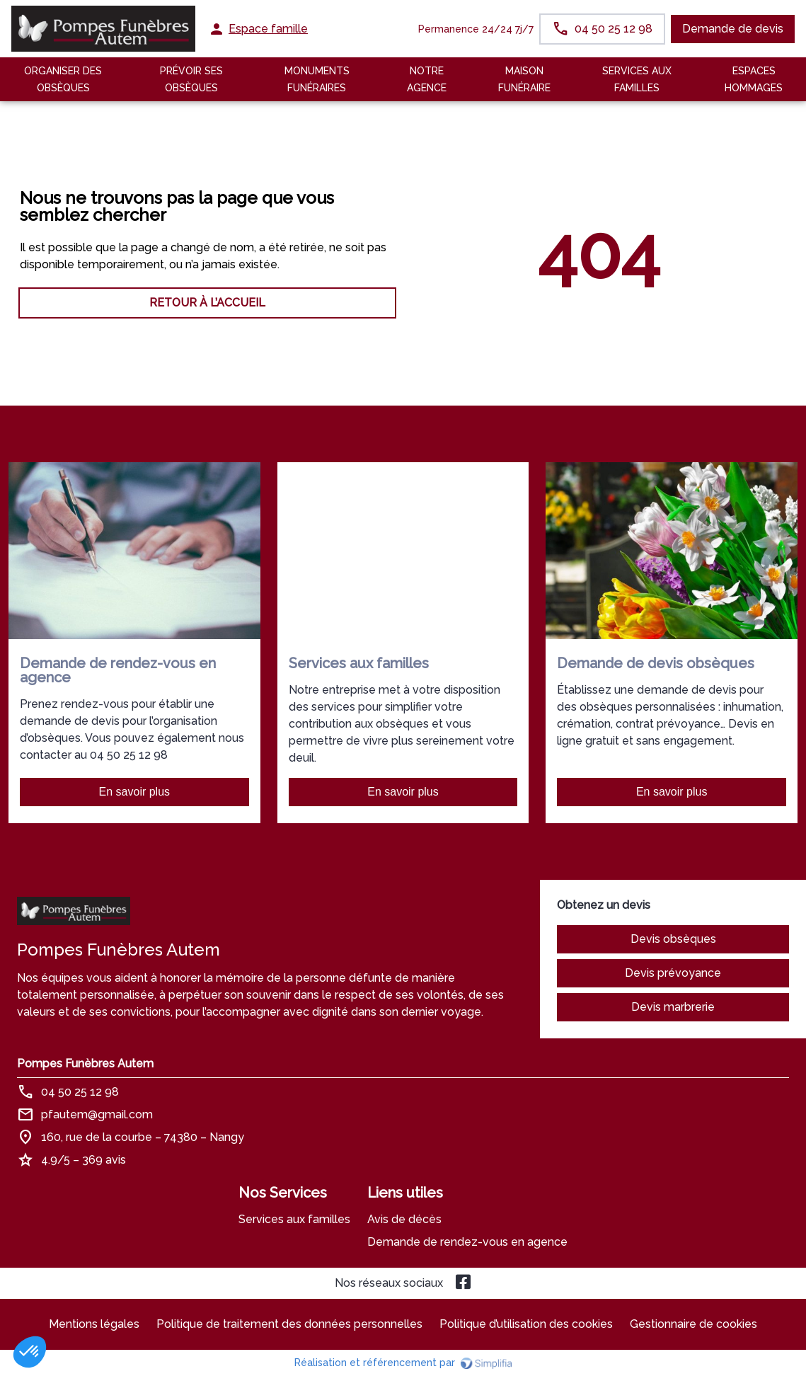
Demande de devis (732, 28)
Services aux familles (294, 1219)
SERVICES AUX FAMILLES (637, 79)
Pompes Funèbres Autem (85, 1063)
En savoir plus (135, 792)
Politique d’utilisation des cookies (526, 1324)
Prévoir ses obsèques (191, 79)
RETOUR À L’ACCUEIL (207, 302)
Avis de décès (404, 1219)
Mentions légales (94, 1324)
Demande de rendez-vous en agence (467, 1242)
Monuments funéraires (317, 79)
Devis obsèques (673, 939)
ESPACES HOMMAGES (754, 79)
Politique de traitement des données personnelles (289, 1324)
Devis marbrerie (673, 1007)
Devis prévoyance (673, 973)
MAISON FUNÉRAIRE (524, 79)
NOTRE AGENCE (427, 79)
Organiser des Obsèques (63, 79)
